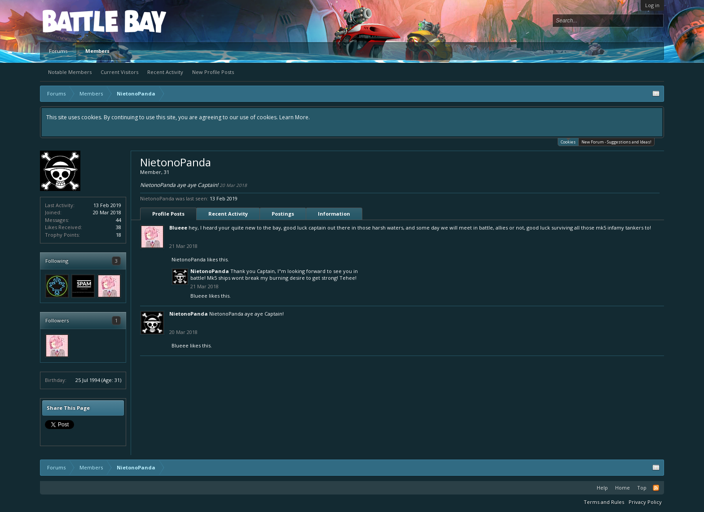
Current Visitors (119, 72)
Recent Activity (165, 72)
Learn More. (294, 117)
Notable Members (70, 72)
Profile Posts (168, 213)
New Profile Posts (213, 72)
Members (97, 51)
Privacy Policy (645, 502)
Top (642, 487)
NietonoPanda (189, 259)
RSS (656, 487)
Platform (75, 21)
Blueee (178, 227)
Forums (58, 51)
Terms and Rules (604, 502)
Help (602, 487)
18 (118, 234)
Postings (283, 213)
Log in (652, 5)
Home (622, 487)
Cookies (568, 141)
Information (334, 213)
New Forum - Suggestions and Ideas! (616, 142)
